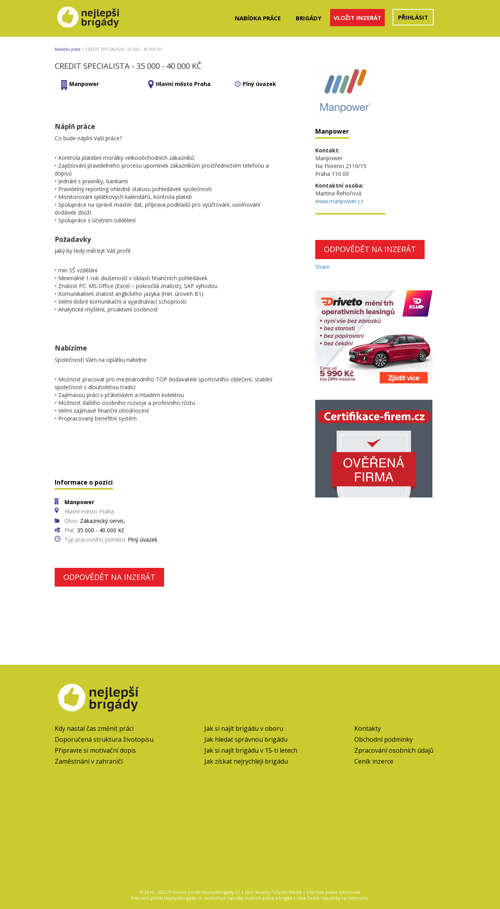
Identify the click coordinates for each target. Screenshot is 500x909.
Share (322, 266)
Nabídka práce (258, 18)
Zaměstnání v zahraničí (89, 761)
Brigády (308, 18)
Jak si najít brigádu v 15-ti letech (250, 750)
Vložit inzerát (357, 17)
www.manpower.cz (339, 201)
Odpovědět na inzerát (109, 577)
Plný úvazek (259, 84)
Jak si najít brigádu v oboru (243, 728)
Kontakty (367, 728)
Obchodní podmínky (383, 739)
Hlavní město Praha (183, 84)
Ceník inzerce (373, 761)
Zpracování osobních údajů (394, 750)
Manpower (84, 84)
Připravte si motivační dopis (95, 750)
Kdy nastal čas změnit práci (94, 728)
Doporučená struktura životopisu (104, 739)
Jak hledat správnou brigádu (246, 739)
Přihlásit (413, 17)
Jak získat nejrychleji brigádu (246, 761)
